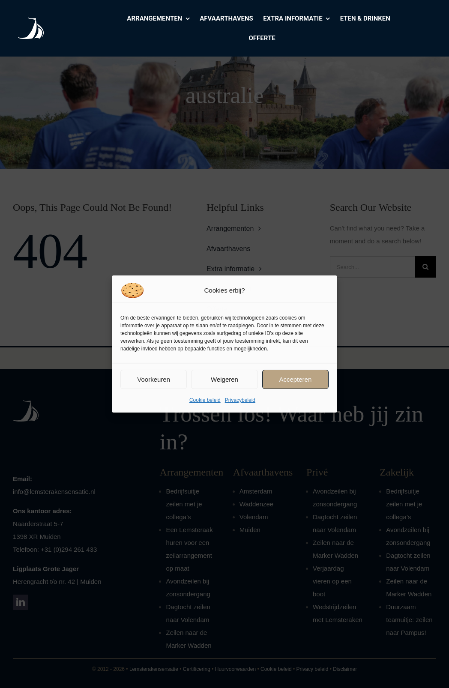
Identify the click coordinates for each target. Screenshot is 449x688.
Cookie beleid (205, 400)
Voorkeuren (153, 379)
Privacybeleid (240, 400)
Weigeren (224, 379)
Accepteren (295, 379)
